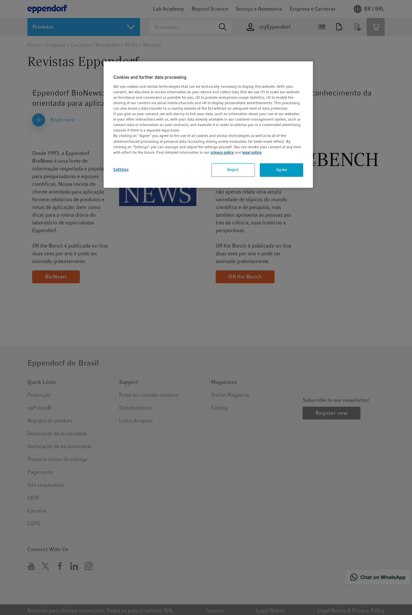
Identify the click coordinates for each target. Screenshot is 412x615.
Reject (233, 169)
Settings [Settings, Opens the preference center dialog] (121, 169)
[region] (208, 124)
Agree (281, 169)
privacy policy (222, 152)
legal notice (251, 152)
